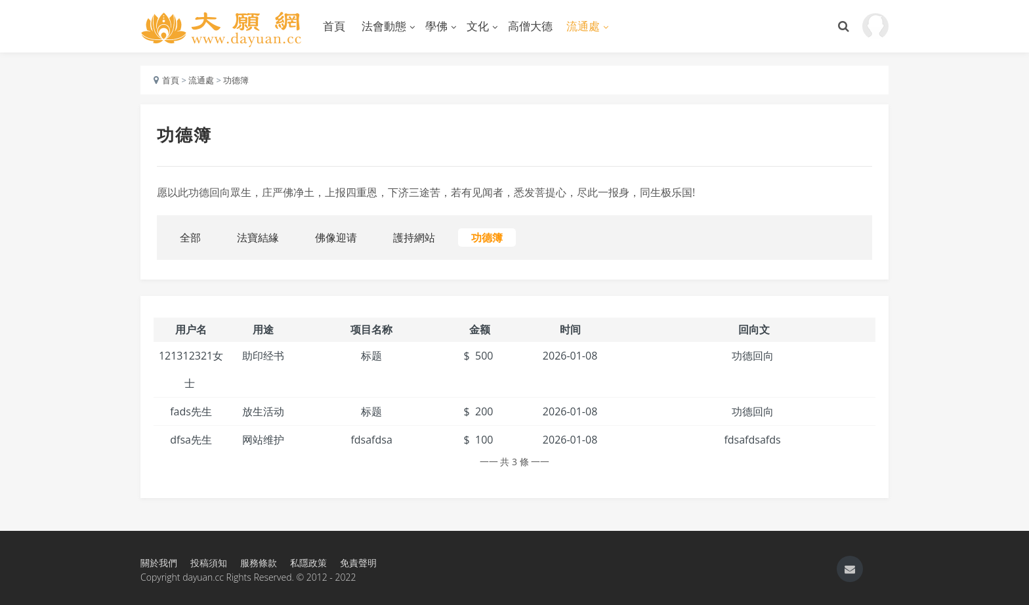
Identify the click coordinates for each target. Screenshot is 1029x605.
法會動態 (384, 25)
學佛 (436, 25)
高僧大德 (530, 25)
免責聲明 (358, 562)
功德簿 (236, 80)
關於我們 (158, 562)
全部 (190, 237)
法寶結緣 (258, 237)
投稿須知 (208, 562)
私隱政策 (308, 562)
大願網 (222, 26)
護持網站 (414, 237)
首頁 (334, 25)
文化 (478, 25)
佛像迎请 (336, 237)
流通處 (583, 25)
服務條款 (258, 562)
